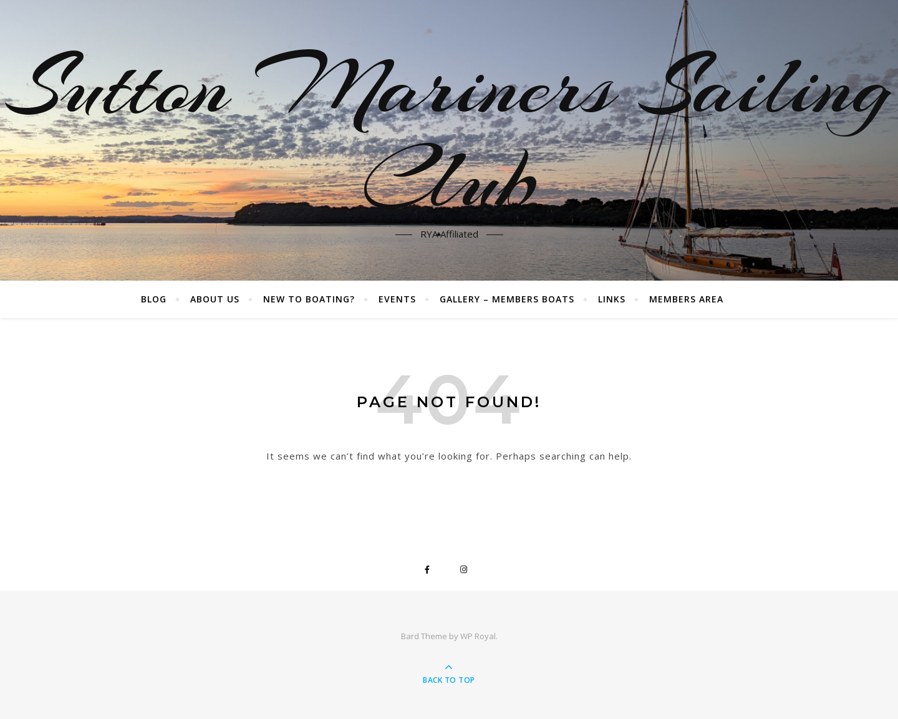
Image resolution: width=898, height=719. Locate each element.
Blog (154, 299)
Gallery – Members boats (507, 299)
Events (397, 299)
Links (611, 299)
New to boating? (309, 299)
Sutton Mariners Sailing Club (449, 132)
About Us (214, 299)
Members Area (686, 299)
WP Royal (478, 636)
